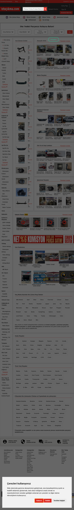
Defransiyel (30, 469)
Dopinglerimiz (53, 454)
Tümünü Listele (65, 180)
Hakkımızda (7, 462)
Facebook (64, 454)
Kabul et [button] (39, 500)
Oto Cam (29, 464)
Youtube (64, 458)
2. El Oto (17, 455)
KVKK (5, 459)
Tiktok (63, 461)
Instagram (64, 457)
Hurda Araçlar (18, 458)
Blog (63, 463)
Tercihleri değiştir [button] (59, 500)
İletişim (52, 455)
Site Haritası (7, 461)
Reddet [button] (47, 500)
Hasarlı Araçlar (19, 456)
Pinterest (64, 460)
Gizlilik (5, 458)
